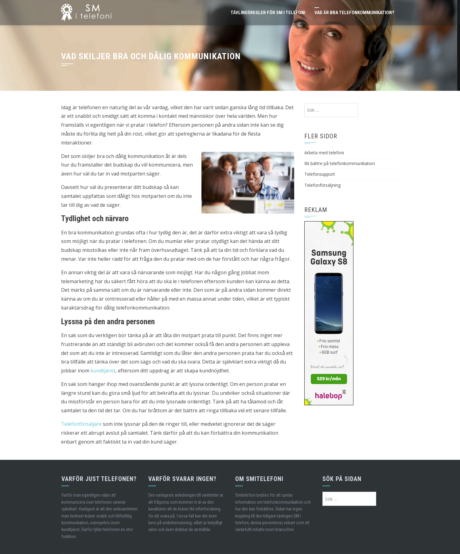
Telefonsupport (319, 174)
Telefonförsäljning (322, 185)
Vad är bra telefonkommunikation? (354, 12)
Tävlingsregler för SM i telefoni (268, 12)
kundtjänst (103, 370)
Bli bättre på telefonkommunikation (339, 163)
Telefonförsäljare (81, 424)
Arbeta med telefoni (324, 153)
